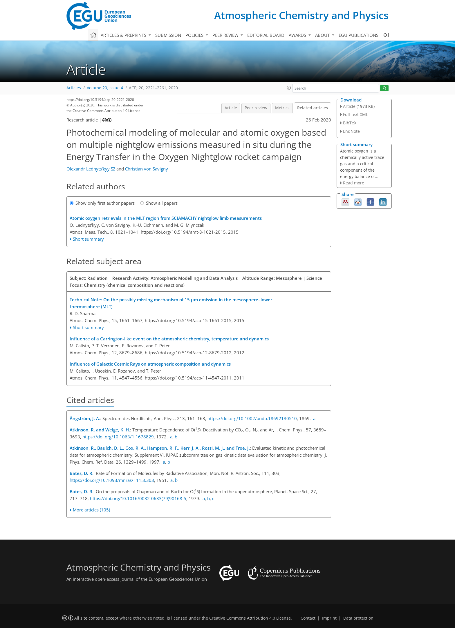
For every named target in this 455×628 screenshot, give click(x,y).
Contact (308, 618)
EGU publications (358, 35)
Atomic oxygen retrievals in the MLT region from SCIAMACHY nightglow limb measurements (166, 218)
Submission (168, 35)
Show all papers (159, 203)
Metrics (282, 107)
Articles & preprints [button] (124, 35)
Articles (73, 87)
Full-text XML (355, 114)
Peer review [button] (226, 35)
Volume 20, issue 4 (105, 87)
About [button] (323, 35)
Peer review (256, 107)
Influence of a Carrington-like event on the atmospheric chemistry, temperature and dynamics (169, 339)
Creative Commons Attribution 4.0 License (250, 618)
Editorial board (265, 35)
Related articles (312, 107)
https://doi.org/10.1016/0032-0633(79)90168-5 (138, 498)
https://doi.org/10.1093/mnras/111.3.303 (112, 480)
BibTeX (349, 123)
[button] (289, 87)
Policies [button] (195, 35)
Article (231, 107)
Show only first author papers (102, 203)
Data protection (358, 618)
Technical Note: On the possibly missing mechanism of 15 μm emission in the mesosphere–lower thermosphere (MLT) (171, 303)
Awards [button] (298, 35)
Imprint (329, 618)
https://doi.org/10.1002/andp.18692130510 (252, 418)
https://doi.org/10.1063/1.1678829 (118, 437)
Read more (353, 183)
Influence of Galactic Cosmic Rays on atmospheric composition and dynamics (150, 364)
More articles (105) (91, 510)
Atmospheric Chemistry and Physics (301, 15)
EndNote (351, 131)
